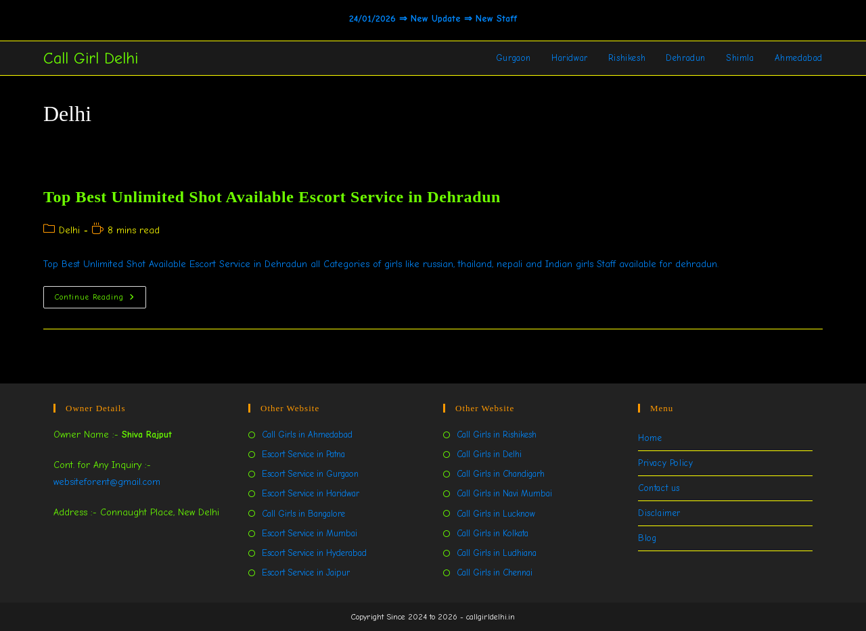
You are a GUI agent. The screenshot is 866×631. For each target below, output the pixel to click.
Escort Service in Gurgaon (310, 474)
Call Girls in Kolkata (492, 533)
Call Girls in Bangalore (303, 514)
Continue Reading (100, 299)
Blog (647, 538)
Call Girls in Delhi (489, 454)
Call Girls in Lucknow (496, 514)
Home (650, 438)
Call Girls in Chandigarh (501, 474)
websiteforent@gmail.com (106, 482)
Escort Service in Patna (303, 454)
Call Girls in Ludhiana (497, 553)
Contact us (659, 488)
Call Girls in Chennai (494, 572)
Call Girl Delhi (90, 58)
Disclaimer (659, 513)
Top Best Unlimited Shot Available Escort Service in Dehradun (272, 197)
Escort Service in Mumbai (309, 533)
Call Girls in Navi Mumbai (504, 493)
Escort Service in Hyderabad (314, 553)
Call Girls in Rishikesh (497, 434)
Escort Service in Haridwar (310, 493)
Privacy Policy (665, 463)
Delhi (69, 230)
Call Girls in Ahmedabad (307, 434)
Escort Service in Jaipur (306, 572)
